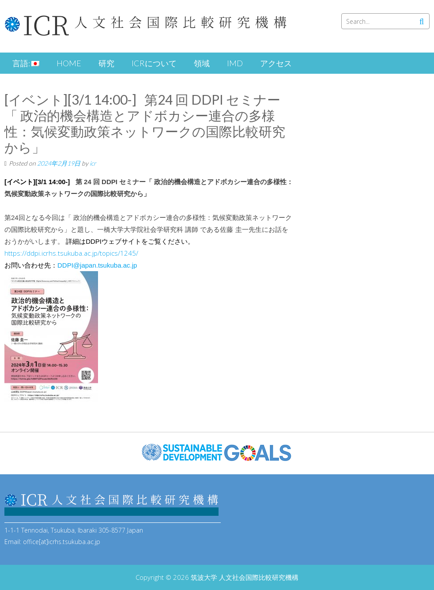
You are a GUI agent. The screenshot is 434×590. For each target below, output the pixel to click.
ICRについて (154, 63)
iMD (235, 63)
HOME (69, 63)
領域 (202, 63)
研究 (106, 63)
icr (93, 163)
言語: (25, 63)
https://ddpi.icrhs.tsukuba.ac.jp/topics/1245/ (71, 253)
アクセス (276, 63)
